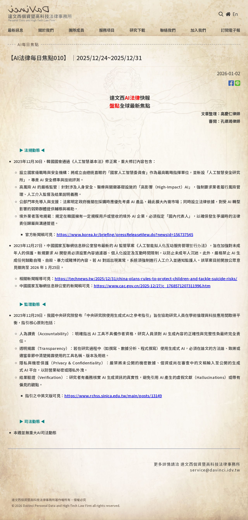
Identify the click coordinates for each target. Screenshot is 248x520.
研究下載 (137, 30)
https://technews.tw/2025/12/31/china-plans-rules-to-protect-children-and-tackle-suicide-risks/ (146, 278)
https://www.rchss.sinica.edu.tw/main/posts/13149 (113, 395)
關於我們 (46, 30)
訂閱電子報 (230, 30)
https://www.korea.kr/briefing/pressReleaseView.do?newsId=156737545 (125, 234)
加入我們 (198, 30)
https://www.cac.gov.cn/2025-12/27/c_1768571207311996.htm (152, 285)
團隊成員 (76, 30)
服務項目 (107, 30)
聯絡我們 (168, 30)
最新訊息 (15, 30)
